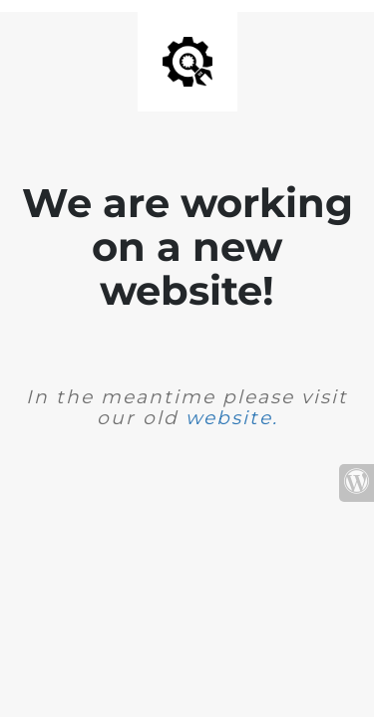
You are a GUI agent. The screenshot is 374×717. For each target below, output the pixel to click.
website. (232, 417)
